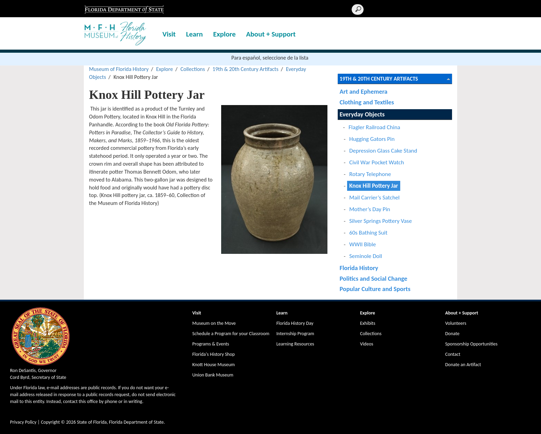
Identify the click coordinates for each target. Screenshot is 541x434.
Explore (224, 34)
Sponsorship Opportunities (471, 344)
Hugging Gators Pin (371, 139)
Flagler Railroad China (374, 127)
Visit (169, 34)
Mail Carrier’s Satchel (374, 197)
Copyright (50, 422)
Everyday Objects (362, 114)
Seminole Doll (365, 256)
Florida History (359, 268)
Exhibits (367, 323)
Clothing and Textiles (367, 102)
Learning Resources (295, 344)
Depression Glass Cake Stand (383, 150)
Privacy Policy (23, 422)
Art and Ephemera (363, 91)
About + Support (271, 34)
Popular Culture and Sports (375, 289)
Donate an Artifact (463, 365)
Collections (192, 69)
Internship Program (295, 334)
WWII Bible (362, 244)
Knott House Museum (213, 365)
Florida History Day (294, 323)
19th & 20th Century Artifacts (245, 69)
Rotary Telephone (370, 174)
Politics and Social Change (373, 278)
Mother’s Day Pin (369, 209)
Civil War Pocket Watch (376, 162)
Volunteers (455, 323)
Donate (452, 334)
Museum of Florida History (119, 69)
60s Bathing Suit (368, 232)
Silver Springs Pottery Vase (380, 221)
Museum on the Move (214, 323)
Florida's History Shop (213, 354)
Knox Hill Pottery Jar (373, 185)
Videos (366, 344)
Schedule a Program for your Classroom (230, 334)
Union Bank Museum (212, 375)
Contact (452, 354)
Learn (194, 34)
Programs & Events (210, 344)
